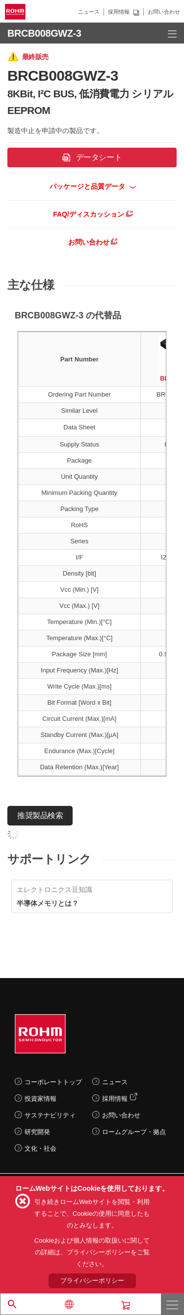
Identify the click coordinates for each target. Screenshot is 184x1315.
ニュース (89, 12)
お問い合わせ (164, 12)
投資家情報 (40, 1098)
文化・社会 (40, 1148)
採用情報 (119, 12)
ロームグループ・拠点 (134, 1132)
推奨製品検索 (40, 815)
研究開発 (37, 1132)
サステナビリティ (50, 1115)
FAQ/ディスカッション (92, 214)
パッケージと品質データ (93, 186)
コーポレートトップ (53, 1082)
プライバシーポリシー (92, 1280)
